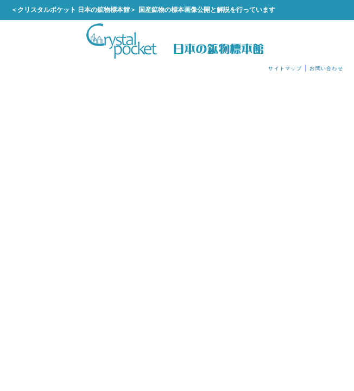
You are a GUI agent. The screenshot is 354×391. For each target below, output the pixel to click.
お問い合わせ (326, 68)
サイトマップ (285, 68)
